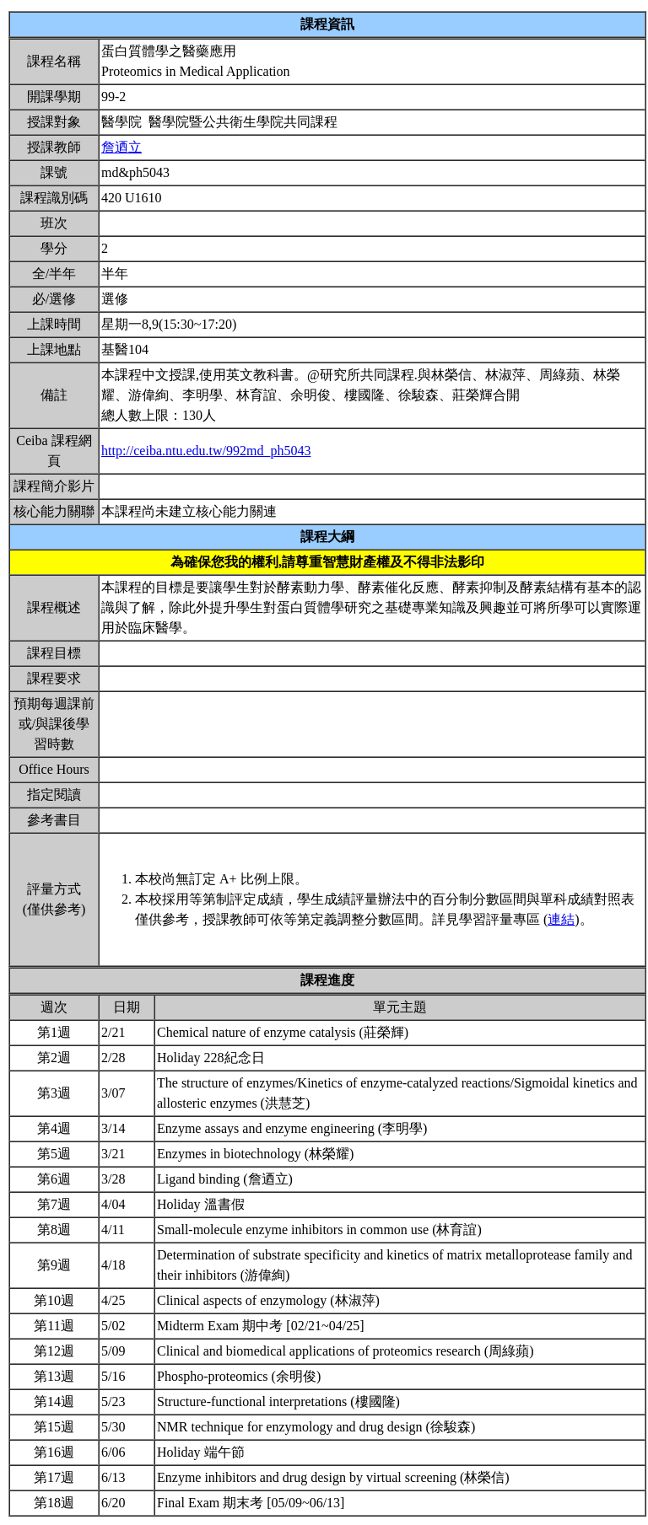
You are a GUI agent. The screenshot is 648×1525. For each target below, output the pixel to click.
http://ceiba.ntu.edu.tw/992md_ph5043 (205, 450)
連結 (561, 919)
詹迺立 (121, 147)
